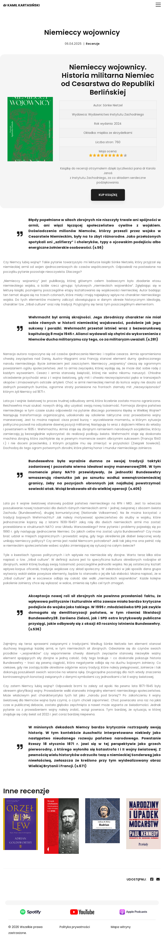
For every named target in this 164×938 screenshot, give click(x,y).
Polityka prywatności (75, 927)
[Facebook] (151, 879)
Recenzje (93, 44)
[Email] (158, 879)
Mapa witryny (121, 927)
